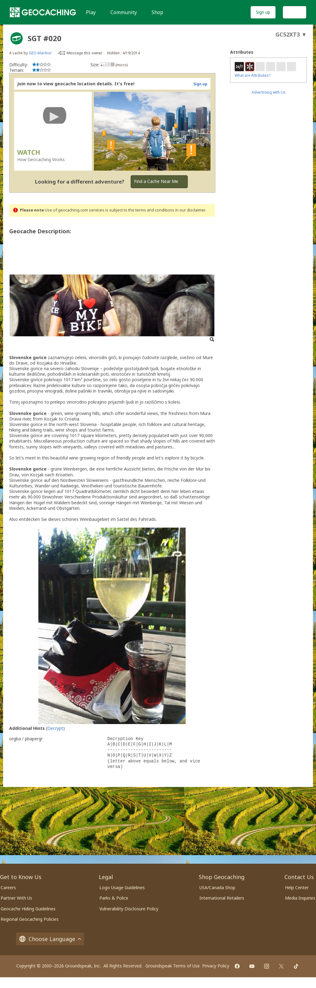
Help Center (297, 887)
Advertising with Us (269, 92)
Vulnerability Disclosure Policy (128, 909)
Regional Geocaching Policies (30, 919)
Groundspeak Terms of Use (172, 966)
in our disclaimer (190, 210)
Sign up (263, 12)
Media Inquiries (300, 898)
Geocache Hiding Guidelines (28, 909)
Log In (294, 12)
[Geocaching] (43, 12)
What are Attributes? (252, 75)
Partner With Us (16, 898)
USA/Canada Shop (217, 887)
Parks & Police (113, 898)
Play (91, 12)
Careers (8, 887)
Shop (157, 12)
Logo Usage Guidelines (122, 887)
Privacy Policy (215, 966)
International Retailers (221, 898)
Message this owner (84, 53)
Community (123, 12)
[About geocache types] (16, 38)
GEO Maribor (40, 53)
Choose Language (50, 939)
